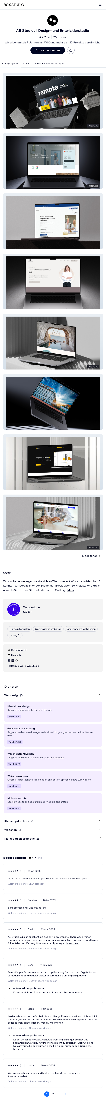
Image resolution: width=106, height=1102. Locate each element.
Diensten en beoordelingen (48, 63)
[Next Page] (65, 1094)
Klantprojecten (10, 63)
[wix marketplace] (14, 5)
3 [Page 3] (59, 1094)
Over (26, 63)
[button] (53, 101)
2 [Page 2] (53, 1094)
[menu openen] (100, 4)
